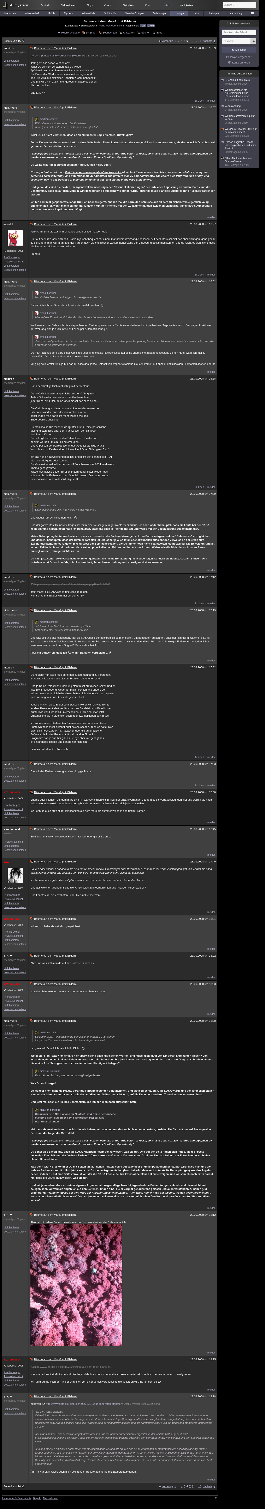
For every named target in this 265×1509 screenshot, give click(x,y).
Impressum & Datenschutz (16, 1498)
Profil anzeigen (12, 257)
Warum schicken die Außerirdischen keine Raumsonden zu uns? (239, 95)
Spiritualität (110, 13)
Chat (149, 5)
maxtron (9, 48)
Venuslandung (239, 108)
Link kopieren (11, 60)
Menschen (10, 13)
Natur (196, 13)
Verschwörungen (134, 13)
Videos (107, 5)
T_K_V (8, 955)
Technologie (159, 13)
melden (211, 100)
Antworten (129, 32)
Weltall (109, 25)
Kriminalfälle (88, 13)
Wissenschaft (32, 13)
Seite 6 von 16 (14, 40)
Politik (51, 13)
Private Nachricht (13, 261)
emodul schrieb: (46, 293)
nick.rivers (10, 107)
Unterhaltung (235, 13)
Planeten (119, 25)
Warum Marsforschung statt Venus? (239, 120)
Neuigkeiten (186, 5)
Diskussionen (68, 5)
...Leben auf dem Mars (239, 82)
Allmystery (19, 5)
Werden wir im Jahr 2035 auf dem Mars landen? (239, 133)
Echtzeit (45, 5)
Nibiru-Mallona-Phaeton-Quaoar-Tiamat (239, 162)
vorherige (167, 40)
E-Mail (151, 26)
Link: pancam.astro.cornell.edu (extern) (58, 55)
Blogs (90, 5)
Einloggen (240, 49)
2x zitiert (199, 487)
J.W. (6, 861)
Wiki (166, 5)
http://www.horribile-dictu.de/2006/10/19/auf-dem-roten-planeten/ (84, 1403)
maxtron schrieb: (46, 119)
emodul (8, 224)
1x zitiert (199, 100)
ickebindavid (12, 829)
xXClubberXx (12, 792)
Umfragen (213, 13)
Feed (143, 26)
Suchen (145, 32)
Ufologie (179, 13)
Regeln (37, 1498)
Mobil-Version (50, 1498)
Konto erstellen (241, 62)
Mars (101, 25)
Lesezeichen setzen (15, 64)
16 (199, 40)
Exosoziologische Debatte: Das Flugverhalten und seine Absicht (239, 147)
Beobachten (109, 32)
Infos (159, 32)
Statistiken (128, 5)
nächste (207, 40)
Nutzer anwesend (239, 23)
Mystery (68, 13)
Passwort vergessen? (239, 57)
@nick (34, 231)
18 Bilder (91, 32)
